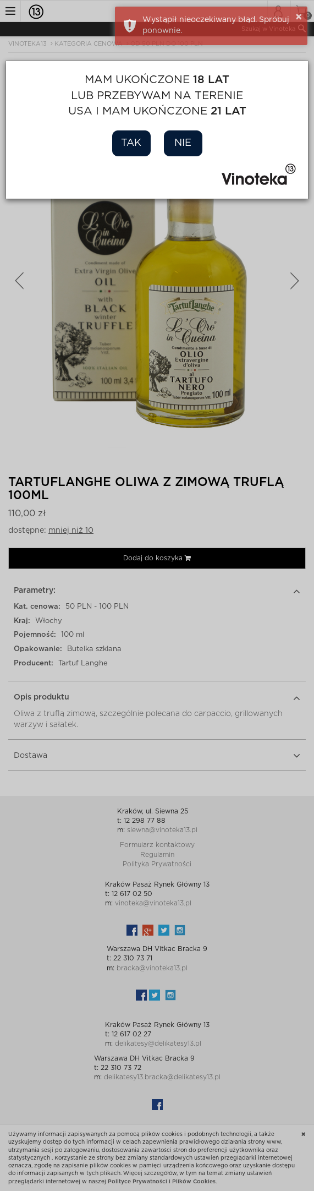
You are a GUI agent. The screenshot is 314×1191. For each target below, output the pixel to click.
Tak (131, 143)
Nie (182, 143)
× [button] (298, 17)
